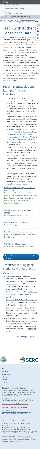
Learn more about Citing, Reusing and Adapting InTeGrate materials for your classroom (16, 412)
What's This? (5, 425)
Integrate (2, 20)
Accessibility (6, 374)
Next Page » (32, 337)
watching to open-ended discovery (23, 121)
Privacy (4, 380)
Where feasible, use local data (17, 147)
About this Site (6, 372)
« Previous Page (21, 337)
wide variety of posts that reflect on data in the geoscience (21, 294)
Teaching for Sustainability (14, 20)
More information (6, 410)
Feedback (5, 382)
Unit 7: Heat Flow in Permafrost (15, 222)
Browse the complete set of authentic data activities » (20, 257)
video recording (11, 284)
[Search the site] (28, 21)
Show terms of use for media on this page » (15, 407)
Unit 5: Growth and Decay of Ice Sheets (18, 232)
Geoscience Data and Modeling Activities (20, 308)
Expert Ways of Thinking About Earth (16, 22)
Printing (4, 377)
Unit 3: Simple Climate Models (15, 244)
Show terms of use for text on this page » (15, 404)
